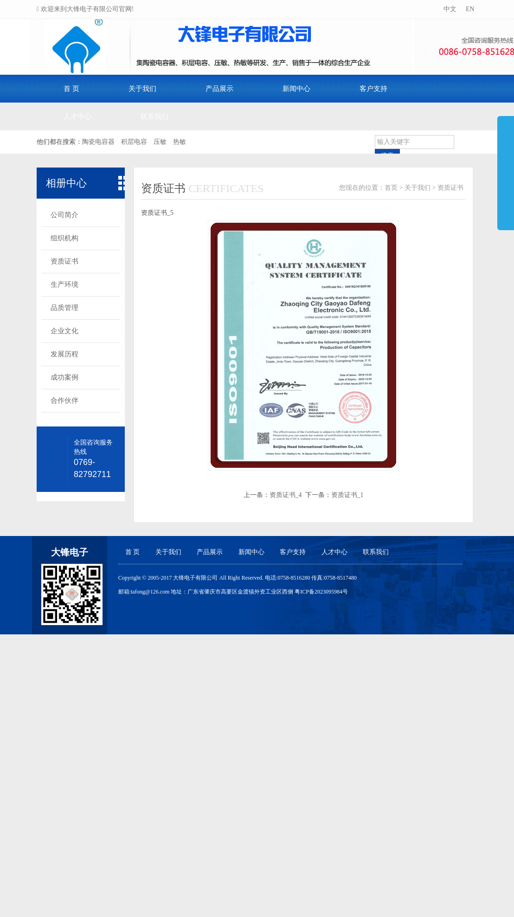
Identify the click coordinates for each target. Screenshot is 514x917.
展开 (505, 169)
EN (469, 9)
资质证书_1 (347, 494)
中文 (449, 9)
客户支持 (373, 88)
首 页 (71, 88)
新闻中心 (296, 88)
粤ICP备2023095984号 (321, 591)
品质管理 (64, 307)
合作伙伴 (64, 400)
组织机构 (64, 238)
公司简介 (64, 215)
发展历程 (64, 354)
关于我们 (142, 88)
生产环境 (64, 284)
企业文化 (64, 331)
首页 (391, 187)
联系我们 (154, 116)
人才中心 (77, 116)
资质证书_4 (286, 494)
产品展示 (219, 88)
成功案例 (64, 377)
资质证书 (64, 261)
